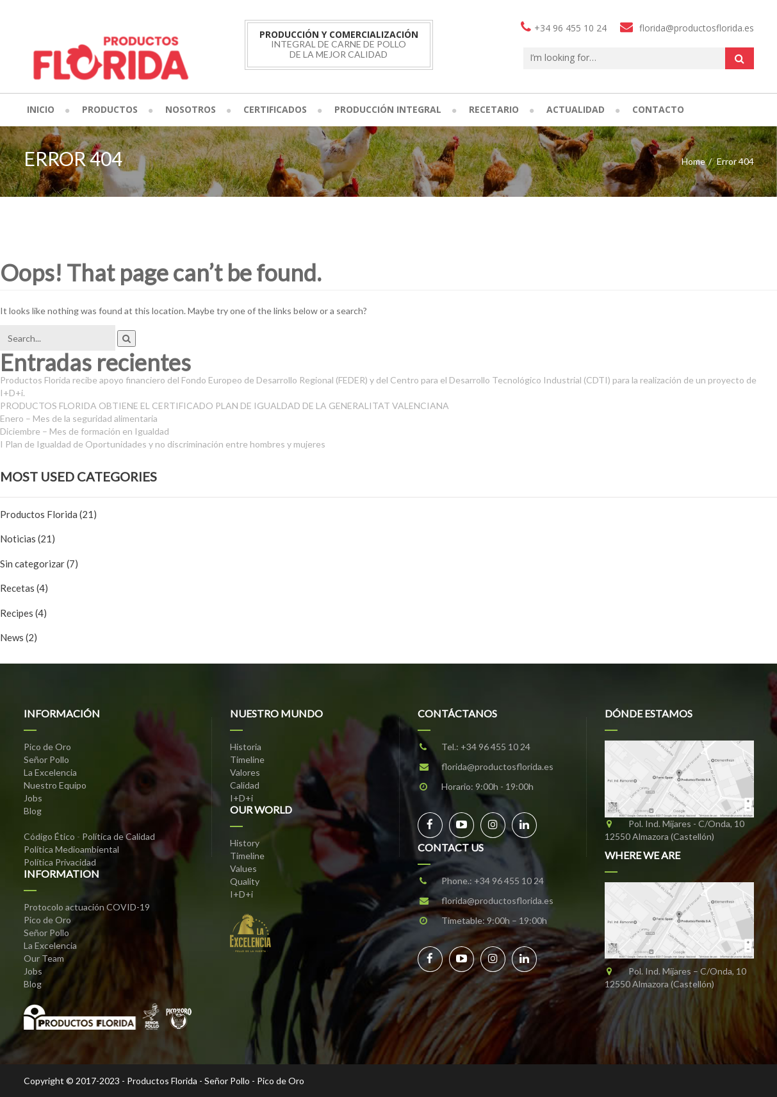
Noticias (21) (27, 538)
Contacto (658, 109)
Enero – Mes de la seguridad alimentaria (79, 418)
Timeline (247, 759)
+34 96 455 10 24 (495, 746)
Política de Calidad (118, 836)
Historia (245, 746)
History (244, 842)
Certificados (275, 109)
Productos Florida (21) (48, 514)
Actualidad (575, 109)
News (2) (18, 637)
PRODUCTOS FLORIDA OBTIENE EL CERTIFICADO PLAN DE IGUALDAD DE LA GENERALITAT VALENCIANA (224, 405)
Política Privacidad (60, 862)
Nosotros (190, 109)
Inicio (40, 109)
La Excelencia (50, 772)
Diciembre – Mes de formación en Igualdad (84, 431)
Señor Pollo (46, 759)
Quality (244, 881)
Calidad (244, 785)
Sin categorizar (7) (39, 563)
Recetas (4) (24, 588)
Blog (33, 810)
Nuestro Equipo (55, 785)
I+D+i (241, 797)
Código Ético (49, 836)
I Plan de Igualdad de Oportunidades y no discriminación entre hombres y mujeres (162, 444)
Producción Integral (387, 109)
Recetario (494, 109)
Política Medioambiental (71, 849)
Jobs (33, 797)
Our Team (44, 958)
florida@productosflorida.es (497, 766)
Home (693, 161)
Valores (245, 772)
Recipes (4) (23, 613)
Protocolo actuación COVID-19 (87, 906)
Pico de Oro (47, 746)
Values (243, 868)
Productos (110, 109)
